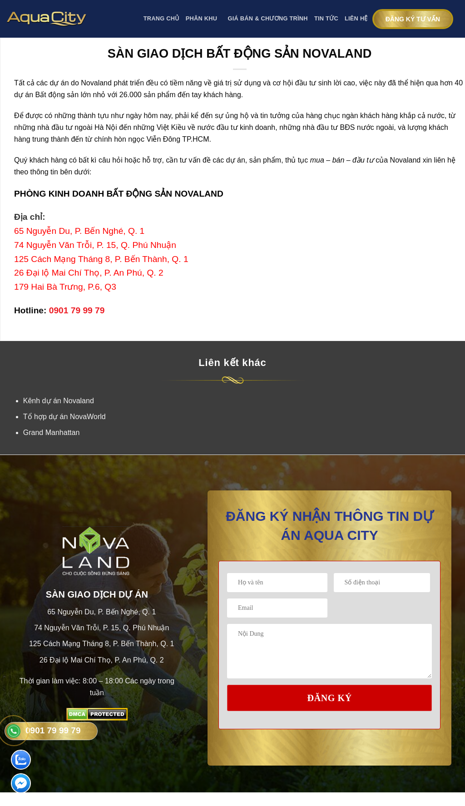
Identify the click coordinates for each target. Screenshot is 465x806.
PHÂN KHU (204, 19)
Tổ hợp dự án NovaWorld (64, 416)
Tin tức (326, 18)
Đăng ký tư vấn (413, 19)
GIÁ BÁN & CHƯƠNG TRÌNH (268, 18)
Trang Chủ (161, 18)
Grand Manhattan (51, 432)
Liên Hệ (356, 18)
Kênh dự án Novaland (58, 401)
